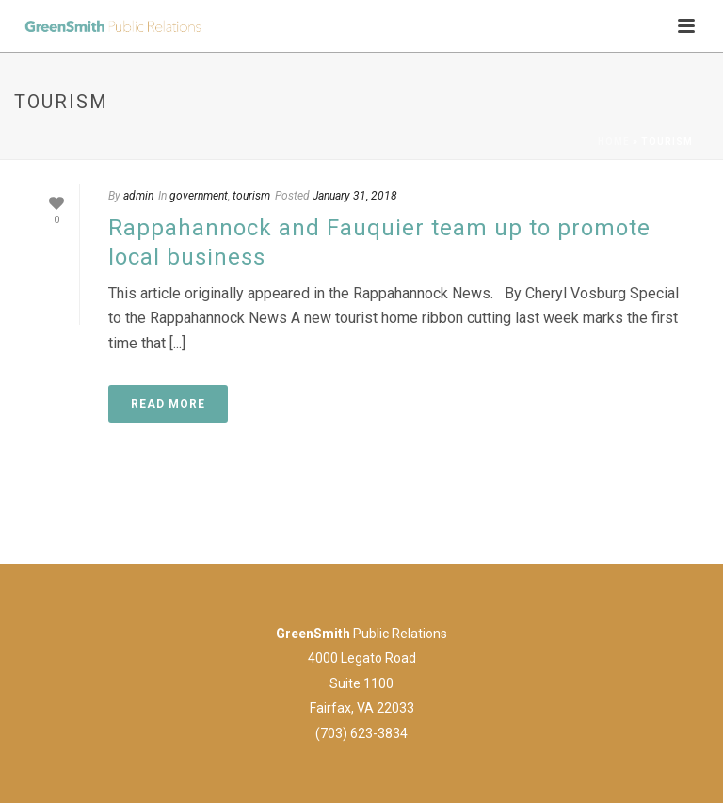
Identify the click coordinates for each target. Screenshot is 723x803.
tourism (251, 195)
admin (138, 195)
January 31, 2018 (355, 195)
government (198, 195)
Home (614, 142)
